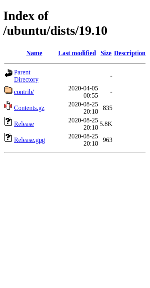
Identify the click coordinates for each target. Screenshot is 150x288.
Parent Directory (26, 76)
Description (130, 53)
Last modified (77, 53)
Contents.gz (29, 107)
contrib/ (24, 91)
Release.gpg (29, 139)
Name (34, 53)
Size (106, 53)
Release (24, 123)
